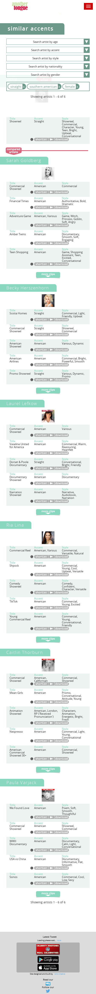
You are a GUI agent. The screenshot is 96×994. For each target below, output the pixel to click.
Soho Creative (59, 974)
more (59, 940)
